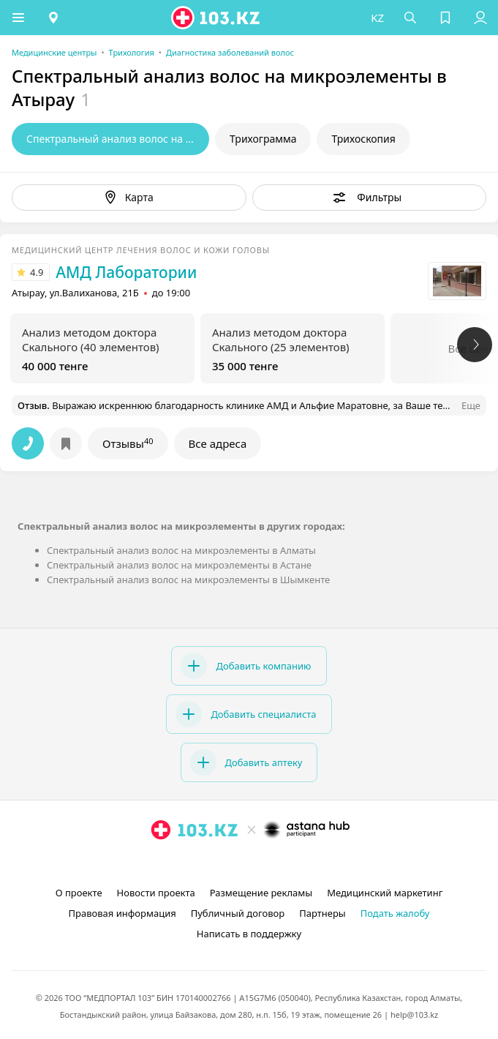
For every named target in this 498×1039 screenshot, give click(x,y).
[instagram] (227, 863)
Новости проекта (156, 892)
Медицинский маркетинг (384, 892)
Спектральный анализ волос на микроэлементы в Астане (179, 564)
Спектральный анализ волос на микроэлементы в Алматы (181, 550)
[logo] (216, 17)
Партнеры (322, 913)
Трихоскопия (363, 139)
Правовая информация (122, 913)
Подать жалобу (395, 913)
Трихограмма (263, 139)
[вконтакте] (274, 863)
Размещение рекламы (261, 892)
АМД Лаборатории (126, 272)
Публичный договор (237, 913)
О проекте (79, 892)
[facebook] (251, 863)
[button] (18, 17)
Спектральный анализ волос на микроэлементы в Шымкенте (188, 579)
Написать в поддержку (249, 933)
